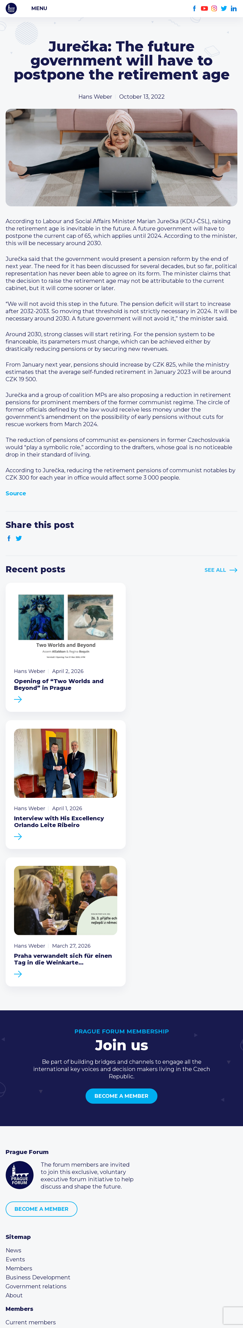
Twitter (224, 8)
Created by (121, 1317)
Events (15, 1110)
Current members (31, 1173)
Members (19, 1119)
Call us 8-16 (20, 1218)
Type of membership (35, 1182)
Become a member (121, 947)
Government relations (36, 1137)
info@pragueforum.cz (43, 1236)
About (14, 1146)
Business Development (38, 1128)
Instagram (214, 8)
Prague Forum (11, 8)
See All (215, 570)
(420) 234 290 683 (37, 1227)
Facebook (194, 8)
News (13, 1101)
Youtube (204, 8)
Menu (39, 8)
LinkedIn (233, 8)
